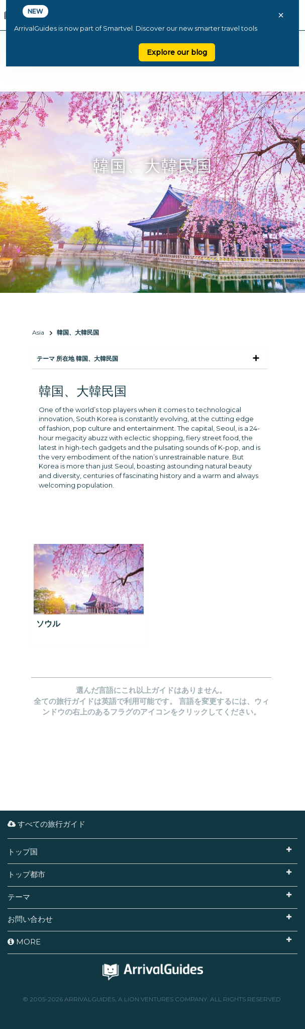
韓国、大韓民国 (78, 332)
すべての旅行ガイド (46, 824)
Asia (38, 332)
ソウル (48, 623)
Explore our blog (177, 52)
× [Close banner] (281, 15)
